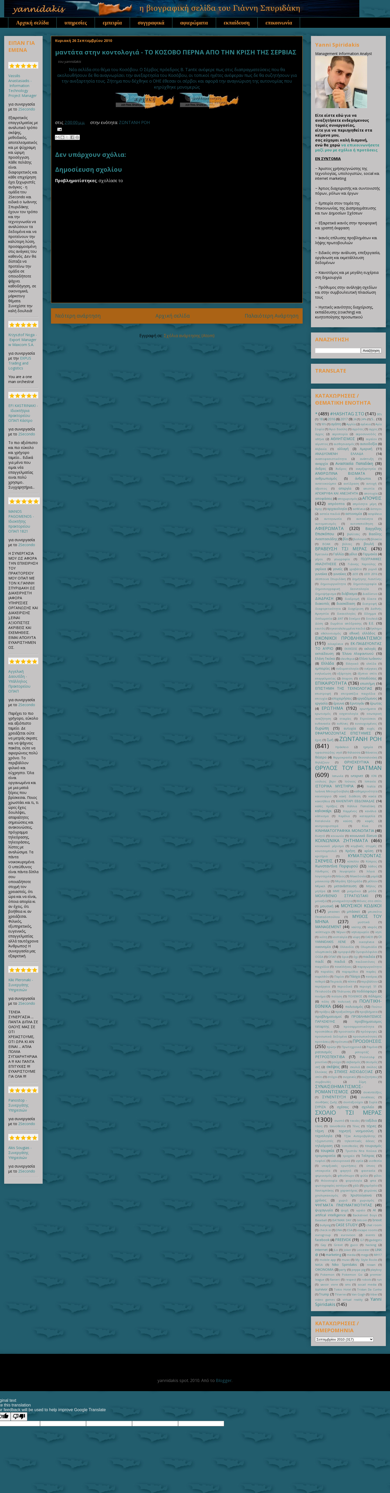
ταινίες (355, 1120)
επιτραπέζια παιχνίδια (358, 693)
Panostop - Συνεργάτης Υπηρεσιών (18, 1105)
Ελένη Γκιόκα (325, 658)
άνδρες (320, 468)
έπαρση (347, 678)
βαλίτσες (353, 534)
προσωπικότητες (365, 1036)
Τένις (356, 1126)
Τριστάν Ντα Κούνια (361, 1151)
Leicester (363, 1250)
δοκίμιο (354, 618)
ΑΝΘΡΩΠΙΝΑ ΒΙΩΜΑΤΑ (340, 473)
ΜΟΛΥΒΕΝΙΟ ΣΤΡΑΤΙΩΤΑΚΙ (341, 895)
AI (374, 1210)
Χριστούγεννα (361, 1195)
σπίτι (319, 1077)
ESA (349, 1230)
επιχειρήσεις (342, 698)
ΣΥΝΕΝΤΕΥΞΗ (334, 1096)
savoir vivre (329, 1284)
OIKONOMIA (324, 1269)
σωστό (339, 1120)
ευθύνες (342, 723)
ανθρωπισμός (326, 478)
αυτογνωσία (333, 519)
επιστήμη (367, 683)
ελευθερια (347, 659)
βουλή (369, 544)
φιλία (364, 1175)
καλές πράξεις (326, 806)
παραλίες (327, 971)
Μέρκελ (320, 886)
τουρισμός (373, 1146)
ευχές (371, 728)
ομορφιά (343, 952)
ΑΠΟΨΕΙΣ (372, 498)
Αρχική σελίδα (32, 23)
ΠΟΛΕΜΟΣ (355, 996)
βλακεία (376, 539)
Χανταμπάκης (324, 1190)
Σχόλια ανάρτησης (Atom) (189, 335)
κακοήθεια (322, 801)
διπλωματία (323, 618)
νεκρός (372, 927)
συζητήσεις (369, 1077)
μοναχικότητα (342, 901)
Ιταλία (371, 786)
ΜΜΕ (336, 891)
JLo (336, 1250)
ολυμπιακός (323, 952)
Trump (324, 1294)
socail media (367, 1284)
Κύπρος (371, 861)
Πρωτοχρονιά (351, 1047)
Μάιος (340, 876)
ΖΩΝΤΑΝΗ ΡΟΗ (134, 122)
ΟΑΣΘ (369, 937)
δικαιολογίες (346, 613)
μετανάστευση (345, 886)
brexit (377, 1220)
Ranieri (335, 1279)
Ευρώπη (322, 728)
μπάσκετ (353, 911)
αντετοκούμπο (325, 483)
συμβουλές (323, 1082)
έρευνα (338, 703)
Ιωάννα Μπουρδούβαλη (332, 791)
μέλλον (373, 881)
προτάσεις (322, 1042)
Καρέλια (344, 816)
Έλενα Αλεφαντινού (358, 653)
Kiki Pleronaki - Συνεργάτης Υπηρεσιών (20, 984)
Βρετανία (321, 554)
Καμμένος (350, 811)
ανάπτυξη (367, 459)
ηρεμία (368, 747)
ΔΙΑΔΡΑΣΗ (324, 598)
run (379, 1279)
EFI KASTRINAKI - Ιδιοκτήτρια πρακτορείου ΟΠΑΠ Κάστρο (23, 413)
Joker (347, 1250)
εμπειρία (112, 23)
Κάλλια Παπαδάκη (361, 806)
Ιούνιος (350, 781)
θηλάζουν (322, 762)
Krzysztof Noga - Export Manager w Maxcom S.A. (22, 339)
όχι (355, 957)
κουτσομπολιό (326, 851)
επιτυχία (321, 698)
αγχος (373, 429)
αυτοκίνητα (364, 519)
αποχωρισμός (347, 499)
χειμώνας (370, 1190)
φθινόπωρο (345, 1175)
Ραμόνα (372, 1047)
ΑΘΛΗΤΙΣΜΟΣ (343, 438)
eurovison (348, 1235)
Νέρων (341, 932)
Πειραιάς (336, 981)
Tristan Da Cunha (369, 1289)
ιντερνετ (357, 776)
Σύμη (362, 1082)
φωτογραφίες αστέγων (331, 1185)
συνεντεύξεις (372, 1092)
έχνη (318, 740)
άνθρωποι (363, 478)
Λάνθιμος (322, 871)
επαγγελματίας (325, 678)
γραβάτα (355, 569)
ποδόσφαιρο (366, 991)
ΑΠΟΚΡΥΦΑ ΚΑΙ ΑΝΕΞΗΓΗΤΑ (336, 493)
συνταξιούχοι (353, 1102)
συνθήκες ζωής (326, 1102)
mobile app (328, 1260)
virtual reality (353, 1299)
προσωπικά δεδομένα (331, 1036)
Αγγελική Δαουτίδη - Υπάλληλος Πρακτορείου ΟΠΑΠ (19, 681)
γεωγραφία (342, 559)
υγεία (359, 1161)
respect (351, 1279)
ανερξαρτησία (366, 469)
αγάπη (336, 424)
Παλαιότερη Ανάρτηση (271, 315)
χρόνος (320, 1200)
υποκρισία (322, 1171)
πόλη (325, 1001)
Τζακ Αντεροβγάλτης (360, 1136)
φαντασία (368, 1171)
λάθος (372, 866)
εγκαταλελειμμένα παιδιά (347, 628)
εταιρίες (345, 718)
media (351, 1255)
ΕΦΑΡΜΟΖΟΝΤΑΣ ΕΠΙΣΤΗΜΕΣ (343, 733)
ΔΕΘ (355, 574)
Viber (374, 1294)
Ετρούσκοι (368, 718)
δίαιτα (371, 599)
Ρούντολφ (367, 1057)
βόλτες (347, 544)
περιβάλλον (369, 981)
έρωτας (376, 703)
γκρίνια (320, 569)
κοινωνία (337, 836)
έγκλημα (376, 628)
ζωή (330, 740)
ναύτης (356, 927)
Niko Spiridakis (344, 1264)
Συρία (373, 1102)
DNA (339, 1230)
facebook (322, 1240)
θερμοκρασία (342, 757)
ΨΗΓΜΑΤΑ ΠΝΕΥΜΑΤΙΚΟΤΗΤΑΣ (343, 1204)
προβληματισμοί (328, 1016)
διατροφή (369, 604)
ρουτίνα (321, 1062)
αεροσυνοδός (366, 434)
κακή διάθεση (349, 796)
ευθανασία (322, 723)
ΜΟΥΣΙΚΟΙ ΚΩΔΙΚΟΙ (361, 906)
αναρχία (321, 463)
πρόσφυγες (369, 1031)
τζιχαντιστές (324, 1141)
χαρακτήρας (349, 1190)
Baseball (321, 1220)
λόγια (371, 871)
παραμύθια (350, 971)
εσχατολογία (349, 713)
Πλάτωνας (344, 991)
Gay (323, 1245)
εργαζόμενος (367, 698)
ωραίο (360, 1210)
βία (345, 539)
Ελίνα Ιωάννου (370, 658)
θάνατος (371, 752)
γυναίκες (339, 574)
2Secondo (26, 109)
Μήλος (371, 886)
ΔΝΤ (340, 618)
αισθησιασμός (344, 444)
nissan (371, 1265)
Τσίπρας (367, 1155)
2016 (331, 419)
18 (321, 419)
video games (325, 1299)
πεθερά (320, 981)
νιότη (323, 937)
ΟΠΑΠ (332, 957)
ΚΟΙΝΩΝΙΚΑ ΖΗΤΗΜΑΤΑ (341, 840)
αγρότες (358, 429)
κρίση (369, 851)
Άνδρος (341, 469)
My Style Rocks (366, 1260)
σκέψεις (333, 1066)
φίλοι (378, 1175)
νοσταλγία (339, 937)
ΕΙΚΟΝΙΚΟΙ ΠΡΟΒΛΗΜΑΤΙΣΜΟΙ (348, 638)
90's (323, 424)
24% (364, 419)
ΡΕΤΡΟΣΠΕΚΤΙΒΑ (330, 1056)
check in (325, 1230)
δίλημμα (370, 613)
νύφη (356, 937)
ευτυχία (350, 728)
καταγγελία (367, 816)
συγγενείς (349, 1077)
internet (321, 1250)
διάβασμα (349, 593)
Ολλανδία (347, 947)
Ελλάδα (327, 663)
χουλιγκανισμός (326, 1195)
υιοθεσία (375, 1161)
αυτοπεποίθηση (361, 524)
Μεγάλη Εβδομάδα (348, 881)
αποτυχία (371, 493)
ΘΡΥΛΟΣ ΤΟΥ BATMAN (348, 768)
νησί (378, 932)
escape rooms (367, 1230)
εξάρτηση (344, 673)
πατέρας (372, 976)
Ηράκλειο (342, 747)
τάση (318, 1126)
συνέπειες (368, 1097)
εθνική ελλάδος (362, 633)
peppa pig (359, 1270)
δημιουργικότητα (333, 584)
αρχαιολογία (337, 509)
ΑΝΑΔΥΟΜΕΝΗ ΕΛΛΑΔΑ (339, 454)
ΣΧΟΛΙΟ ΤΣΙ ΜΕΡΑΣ (348, 1112)
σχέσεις (343, 1107)
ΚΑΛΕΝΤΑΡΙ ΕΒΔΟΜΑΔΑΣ (355, 801)
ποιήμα (320, 996)
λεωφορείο (347, 871)
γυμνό (372, 569)
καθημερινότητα (366, 791)
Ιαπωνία (337, 776)
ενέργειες (371, 668)
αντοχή (371, 483)
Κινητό (320, 836)
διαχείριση (355, 608)
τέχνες (371, 1126)
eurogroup (323, 1235)
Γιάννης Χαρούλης (362, 564)
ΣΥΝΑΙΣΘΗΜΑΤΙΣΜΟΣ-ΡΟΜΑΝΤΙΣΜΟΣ (339, 1089)
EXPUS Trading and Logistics (19, 363)
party (342, 1270)
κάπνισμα (322, 816)
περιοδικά (344, 986)
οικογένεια (366, 942)
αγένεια (365, 424)
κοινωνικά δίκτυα (363, 836)
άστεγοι (376, 509)
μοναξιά (321, 901)
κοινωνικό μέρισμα (329, 846)
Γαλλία (338, 554)
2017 (344, 419)
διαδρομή (352, 599)
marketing (333, 1255)
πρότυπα (341, 1042)
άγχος (319, 434)
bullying (325, 1225)
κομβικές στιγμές (363, 846)
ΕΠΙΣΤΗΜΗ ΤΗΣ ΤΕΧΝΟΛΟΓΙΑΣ (343, 688)
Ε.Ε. (371, 623)
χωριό (343, 1200)
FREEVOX (343, 1239)
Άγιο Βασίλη (338, 429)
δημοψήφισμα (325, 594)
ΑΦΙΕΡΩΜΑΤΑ (329, 528)
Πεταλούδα (323, 991)
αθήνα (319, 439)
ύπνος (370, 1166)
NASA (319, 1265)
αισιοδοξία (368, 444)
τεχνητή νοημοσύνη (356, 1131)
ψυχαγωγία (324, 1210)
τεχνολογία (323, 1136)
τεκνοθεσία (337, 1126)
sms (347, 1284)
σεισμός (372, 1062)
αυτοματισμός (325, 524)
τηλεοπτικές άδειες (359, 1141)
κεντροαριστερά (326, 826)
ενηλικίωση (323, 673)
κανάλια (370, 811)
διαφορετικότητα (328, 608)
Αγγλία (351, 424)
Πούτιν (377, 1007)
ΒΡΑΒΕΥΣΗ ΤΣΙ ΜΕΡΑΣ (341, 549)
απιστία (368, 488)
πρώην (331, 1047)
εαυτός (320, 628)
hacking (371, 1245)
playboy (376, 1270)
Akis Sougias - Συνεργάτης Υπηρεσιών (20, 1152)
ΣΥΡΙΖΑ (320, 1107)
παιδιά (339, 961)
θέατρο (321, 757)
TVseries (341, 1294)
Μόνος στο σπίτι (369, 901)
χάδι (356, 1185)
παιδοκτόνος (365, 962)
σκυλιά (355, 1067)
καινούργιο (323, 796)
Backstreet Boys (365, 1215)
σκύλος (371, 1067)
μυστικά (363, 922)
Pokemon (327, 1274)
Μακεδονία (358, 876)
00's (379, 414)
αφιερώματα (194, 23)
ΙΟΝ (373, 776)
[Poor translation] (19, 1416)
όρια (345, 957)
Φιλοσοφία (329, 1180)
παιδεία (369, 956)
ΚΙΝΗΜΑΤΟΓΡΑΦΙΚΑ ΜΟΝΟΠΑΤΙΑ (344, 830)
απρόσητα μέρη (364, 504)
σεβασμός (353, 1062)
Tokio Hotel (342, 1289)
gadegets (375, 1240)
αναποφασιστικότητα (331, 459)
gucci (354, 1245)
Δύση (319, 623)
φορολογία (354, 1180)
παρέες (371, 971)
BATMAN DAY (342, 1220)
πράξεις (324, 1012)
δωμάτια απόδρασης (346, 623)
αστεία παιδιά (330, 514)
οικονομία (323, 947)
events (370, 1235)
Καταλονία (322, 821)
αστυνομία (353, 513)
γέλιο (353, 554)
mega (365, 1255)
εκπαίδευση (237, 23)
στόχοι (332, 1077)
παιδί (319, 961)
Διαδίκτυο (370, 594)
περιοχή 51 (368, 986)
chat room (374, 1225)
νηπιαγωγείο (360, 932)
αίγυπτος (321, 444)
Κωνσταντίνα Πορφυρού (336, 865)
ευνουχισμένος (366, 723)
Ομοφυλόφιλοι (366, 952)
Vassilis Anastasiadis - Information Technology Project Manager (22, 85)
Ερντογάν (357, 703)
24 (354, 419)
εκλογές (370, 648)
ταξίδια (371, 1120)
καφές (369, 821)
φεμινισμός (323, 1175)
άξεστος (321, 488)
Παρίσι (339, 976)
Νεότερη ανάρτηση (78, 315)
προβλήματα (369, 1012)
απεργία (345, 488)
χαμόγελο (371, 1185)
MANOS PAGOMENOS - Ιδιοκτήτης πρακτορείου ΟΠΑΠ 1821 (21, 521)
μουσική (326, 906)
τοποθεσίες (350, 1146)
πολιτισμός (354, 1006)
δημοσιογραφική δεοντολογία (342, 589)
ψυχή (344, 1210)
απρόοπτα (336, 504)
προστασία (347, 1031)
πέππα (352, 981)
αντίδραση (351, 483)
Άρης (318, 509)
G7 (362, 1240)
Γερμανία (370, 554)
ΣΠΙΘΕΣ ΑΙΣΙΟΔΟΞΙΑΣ (353, 1071)
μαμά (374, 876)
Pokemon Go (352, 1274)
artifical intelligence (330, 1215)
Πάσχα (354, 976)
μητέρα (320, 891)
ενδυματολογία (347, 668)
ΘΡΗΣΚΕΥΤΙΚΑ (356, 762)
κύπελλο (353, 861)
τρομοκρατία (325, 1155)
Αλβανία (321, 449)
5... (373, 419)
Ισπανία (370, 781)
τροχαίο (349, 1156)
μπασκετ (334, 912)
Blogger (224, 1380)
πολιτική (344, 1001)
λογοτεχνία (323, 876)
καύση (347, 821)
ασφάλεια (375, 514)
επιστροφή (323, 693)
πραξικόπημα (344, 1012)
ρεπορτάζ (362, 1052)
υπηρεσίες (75, 23)
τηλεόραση (324, 1146)
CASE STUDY (347, 1224)
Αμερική (366, 449)
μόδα (372, 891)
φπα (373, 1180)
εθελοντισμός (331, 633)
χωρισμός (367, 1200)
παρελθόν (322, 976)
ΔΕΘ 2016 (371, 574)
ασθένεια (359, 509)
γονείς (337, 569)
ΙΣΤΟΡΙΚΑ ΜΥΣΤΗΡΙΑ (334, 785)
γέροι (319, 559)
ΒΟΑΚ (326, 544)
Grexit (338, 1245)
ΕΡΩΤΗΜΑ (332, 708)
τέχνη (319, 1131)
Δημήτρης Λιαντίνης (367, 579)
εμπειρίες (322, 668)
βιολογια (359, 539)
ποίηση (337, 996)
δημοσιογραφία (364, 584)
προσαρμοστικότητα (359, 1026)
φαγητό (345, 1171)
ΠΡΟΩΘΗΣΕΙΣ (367, 1041)
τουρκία (327, 1150)
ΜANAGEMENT (328, 926)
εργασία (321, 703)
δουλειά (372, 618)
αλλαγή (343, 449)
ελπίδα (371, 663)
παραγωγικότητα (370, 966)
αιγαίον (371, 439)
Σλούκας (321, 1072)
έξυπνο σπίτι (367, 673)
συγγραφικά (151, 23)
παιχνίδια (322, 966)
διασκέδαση (345, 603)
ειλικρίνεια (335, 644)
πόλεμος (375, 996)
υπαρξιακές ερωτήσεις (339, 1166)
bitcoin (362, 1220)
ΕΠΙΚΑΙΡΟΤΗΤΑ (331, 683)
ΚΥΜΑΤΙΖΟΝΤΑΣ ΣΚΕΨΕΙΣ (348, 858)
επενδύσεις (367, 678)
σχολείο (368, 1107)
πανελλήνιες (343, 966)
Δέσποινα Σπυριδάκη (330, 579)
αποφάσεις (323, 498)
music (346, 1260)
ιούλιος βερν (325, 781)
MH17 (378, 1255)
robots (366, 1279)
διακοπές (322, 603)
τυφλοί (320, 1161)
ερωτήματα (368, 709)
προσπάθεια (324, 1031)
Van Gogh (358, 1294)
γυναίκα (321, 574)
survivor (321, 1289)
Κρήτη (350, 851)
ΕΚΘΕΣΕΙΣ (350, 649)
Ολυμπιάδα (369, 947)
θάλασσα (353, 752)
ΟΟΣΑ (319, 957)
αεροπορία (340, 434)
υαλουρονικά (340, 1161)
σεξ (317, 1067)
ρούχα (336, 1062)
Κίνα (365, 826)
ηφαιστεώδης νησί (328, 752)
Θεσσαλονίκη (367, 757)
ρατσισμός (323, 1052)
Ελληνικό (352, 663)
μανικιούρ (322, 881)
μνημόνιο (354, 891)
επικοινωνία (278, 23)
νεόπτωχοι (322, 932)
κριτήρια (321, 856)
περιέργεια (322, 986)
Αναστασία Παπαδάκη (354, 463)
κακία (372, 796)
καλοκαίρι (323, 810)
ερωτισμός (323, 713)
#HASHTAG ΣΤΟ (347, 414)
